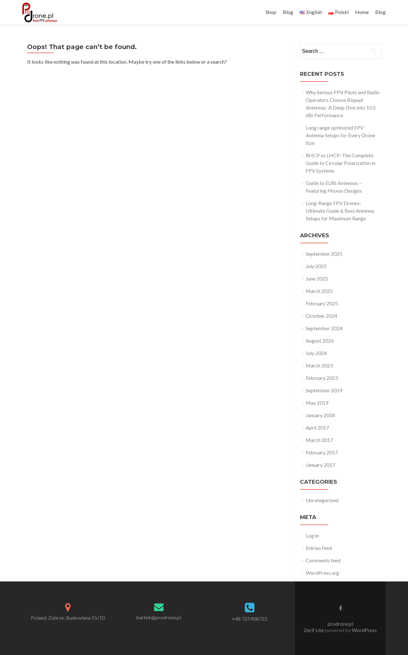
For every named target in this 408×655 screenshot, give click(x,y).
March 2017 (319, 440)
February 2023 (322, 378)
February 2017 (322, 452)
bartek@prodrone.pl (158, 617)
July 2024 (316, 353)
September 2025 (324, 254)
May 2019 (317, 403)
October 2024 (321, 316)
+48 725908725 (249, 619)
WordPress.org (322, 573)
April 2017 (317, 427)
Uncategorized (322, 500)
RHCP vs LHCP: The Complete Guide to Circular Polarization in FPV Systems (340, 163)
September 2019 (324, 390)
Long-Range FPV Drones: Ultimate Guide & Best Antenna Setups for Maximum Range (340, 210)
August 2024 (320, 341)
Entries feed (319, 548)
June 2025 (317, 278)
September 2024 (324, 328)
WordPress (364, 630)
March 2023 (319, 365)
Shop (271, 12)
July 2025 (316, 266)
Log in (312, 535)
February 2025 (322, 303)
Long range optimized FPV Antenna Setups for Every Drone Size (340, 135)
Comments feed (323, 560)
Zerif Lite (314, 630)
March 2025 (319, 291)
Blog (288, 12)
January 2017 (320, 465)
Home (362, 12)
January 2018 (320, 415)
